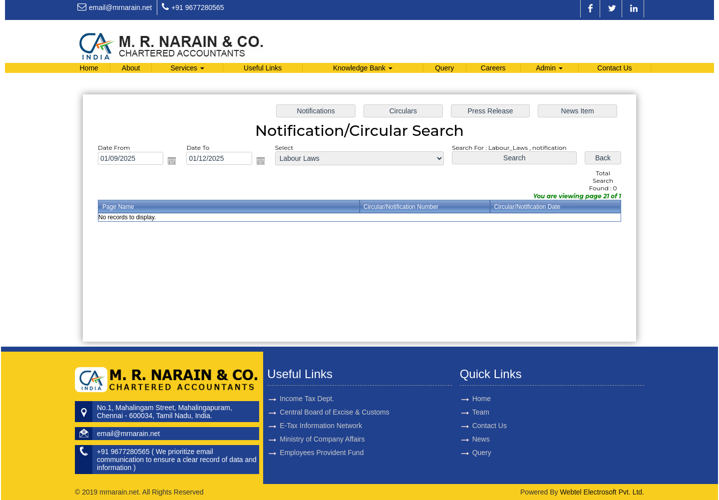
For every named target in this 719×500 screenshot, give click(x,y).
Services (187, 68)
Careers (493, 68)
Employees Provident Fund (321, 441)
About (131, 68)
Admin (549, 68)
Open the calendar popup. (171, 160)
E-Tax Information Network (321, 414)
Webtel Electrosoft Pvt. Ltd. (602, 492)
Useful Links (263, 68)
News (469, 439)
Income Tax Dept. (307, 387)
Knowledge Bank (362, 68)
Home (88, 68)
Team (468, 412)
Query (444, 68)
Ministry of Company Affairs (322, 427)
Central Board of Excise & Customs (334, 400)
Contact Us (614, 68)
